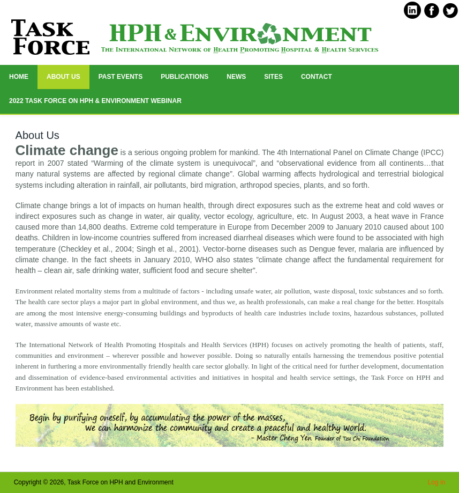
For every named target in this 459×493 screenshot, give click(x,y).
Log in (437, 482)
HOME (18, 76)
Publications (184, 76)
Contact (316, 76)
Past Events (120, 76)
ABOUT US (63, 76)
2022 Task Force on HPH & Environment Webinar (95, 101)
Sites (273, 76)
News (236, 76)
